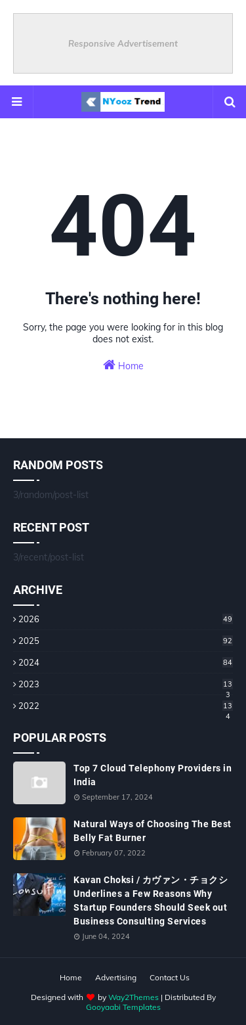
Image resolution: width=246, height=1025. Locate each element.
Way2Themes (133, 997)
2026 (125, 619)
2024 (125, 662)
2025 (125, 640)
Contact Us (170, 977)
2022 (125, 705)
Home (123, 365)
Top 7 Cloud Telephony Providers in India (152, 775)
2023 (125, 684)
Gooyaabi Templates (123, 1007)
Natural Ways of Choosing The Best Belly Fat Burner (152, 831)
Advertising (115, 977)
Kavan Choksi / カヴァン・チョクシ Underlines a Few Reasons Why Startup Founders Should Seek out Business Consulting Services (150, 900)
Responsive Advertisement (123, 43)
